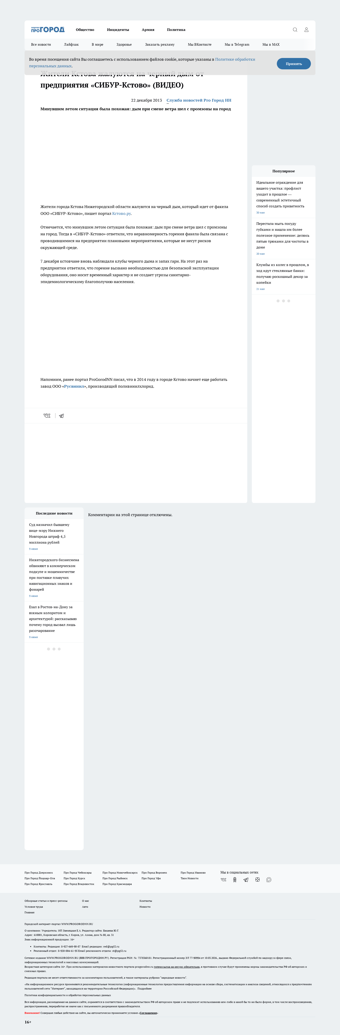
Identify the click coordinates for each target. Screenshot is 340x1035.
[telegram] (63, 415)
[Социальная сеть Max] (269, 879)
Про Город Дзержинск (39, 872)
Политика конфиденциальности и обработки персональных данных (68, 995)
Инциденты (118, 29)
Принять (294, 63)
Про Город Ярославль (38, 884)
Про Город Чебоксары (78, 872)
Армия (148, 29)
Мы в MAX (271, 44)
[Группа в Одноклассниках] (234, 879)
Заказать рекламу (160, 44)
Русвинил (74, 386)
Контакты (146, 900)
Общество (85, 29)
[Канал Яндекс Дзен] (257, 879)
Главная (29, 912)
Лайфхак (71, 44)
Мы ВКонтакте (200, 44)
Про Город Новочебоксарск (120, 872)
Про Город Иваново (193, 872)
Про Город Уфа (151, 878)
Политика (176, 29)
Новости (145, 906)
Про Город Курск (74, 878)
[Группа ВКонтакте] (223, 879)
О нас (85, 900)
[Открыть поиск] (295, 29)
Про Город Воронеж (154, 872)
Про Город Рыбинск (115, 878)
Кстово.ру (121, 213)
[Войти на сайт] (306, 29)
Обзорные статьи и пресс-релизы (46, 900)
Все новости (41, 44)
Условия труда (34, 906)
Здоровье (124, 44)
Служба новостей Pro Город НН (199, 100)
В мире (97, 44)
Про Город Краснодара (117, 884)
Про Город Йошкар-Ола (40, 878)
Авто (85, 906)
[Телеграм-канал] (246, 879)
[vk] (47, 415)
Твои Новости (189, 878)
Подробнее (145, 988)
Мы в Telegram (237, 44)
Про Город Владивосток (79, 884)
